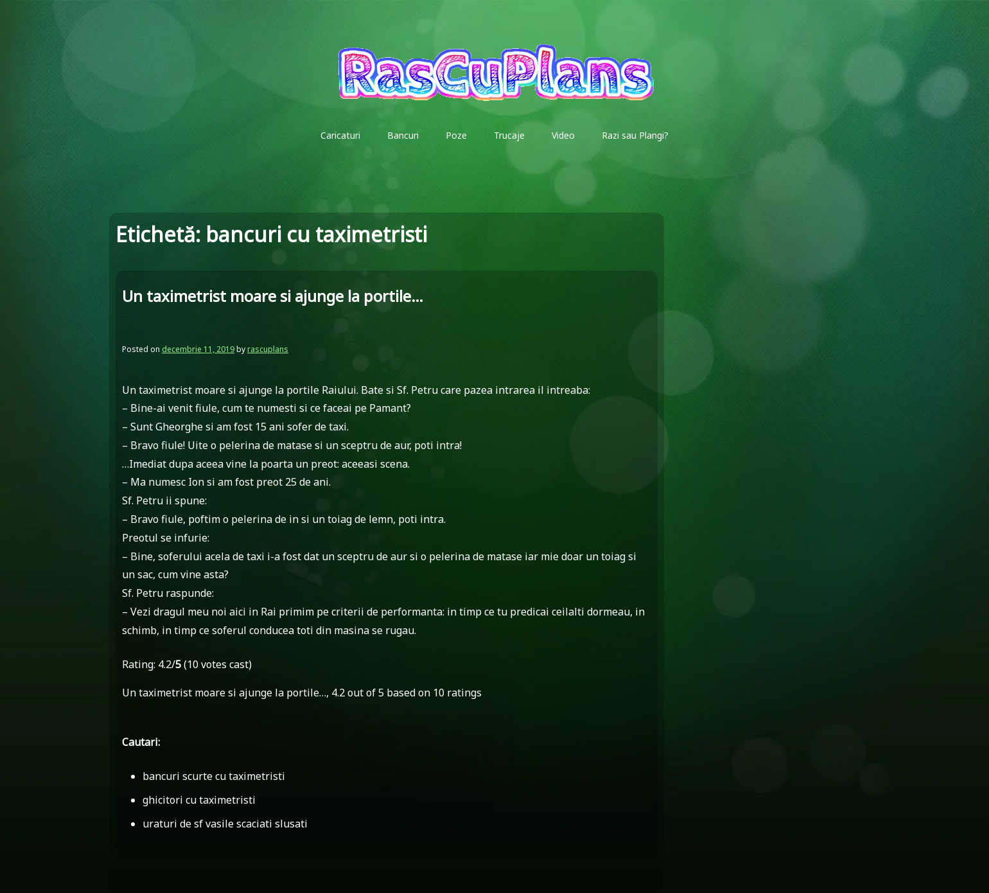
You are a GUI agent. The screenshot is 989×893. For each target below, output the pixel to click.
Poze (456, 135)
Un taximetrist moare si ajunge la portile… (272, 295)
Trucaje (509, 135)
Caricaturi (340, 135)
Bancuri (403, 135)
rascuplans (267, 349)
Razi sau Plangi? (635, 135)
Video (563, 135)
